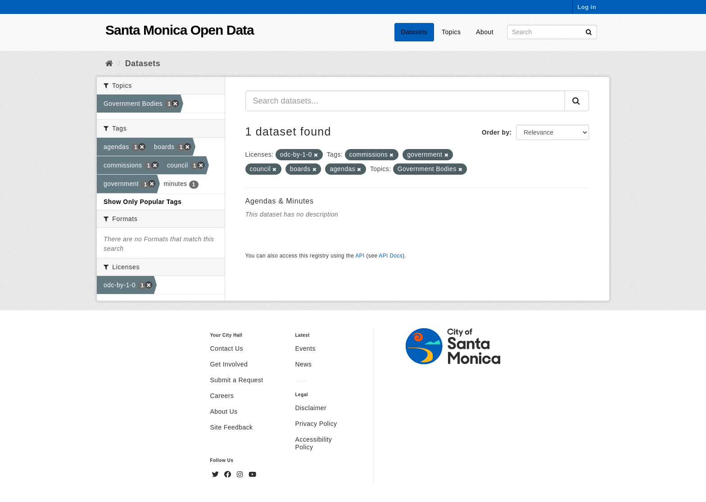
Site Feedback (231, 427)
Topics (451, 32)
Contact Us (226, 348)
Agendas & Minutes (279, 201)
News (303, 364)
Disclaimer (310, 408)
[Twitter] (216, 474)
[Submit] (589, 31)
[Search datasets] (552, 32)
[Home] (109, 63)
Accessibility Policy (313, 443)
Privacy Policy (316, 423)
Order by (496, 132)
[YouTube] (252, 474)
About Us (224, 411)
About (484, 32)
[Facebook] (228, 474)
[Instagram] (241, 474)
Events (305, 348)
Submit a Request (236, 380)
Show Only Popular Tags (142, 201)
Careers (222, 395)
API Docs (391, 256)
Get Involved (229, 364)
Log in (586, 7)
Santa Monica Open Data (179, 30)
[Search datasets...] (405, 100)
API (359, 256)
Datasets (414, 32)
